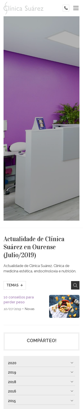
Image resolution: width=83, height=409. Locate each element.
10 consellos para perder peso (19, 299)
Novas (30, 309)
